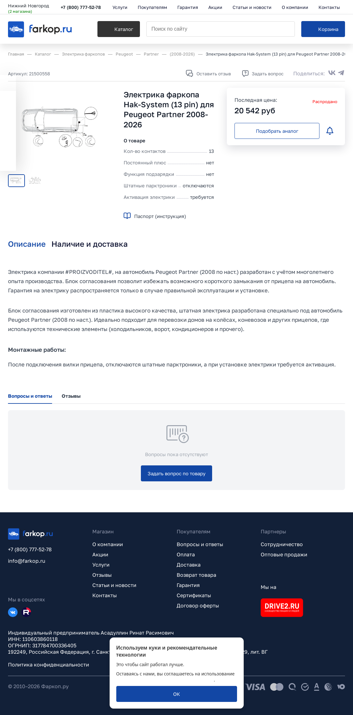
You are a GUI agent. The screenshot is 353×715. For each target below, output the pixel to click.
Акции (100, 554)
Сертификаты (194, 595)
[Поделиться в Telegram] (341, 73)
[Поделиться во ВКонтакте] (332, 73)
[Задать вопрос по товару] (176, 473)
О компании (107, 544)
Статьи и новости (114, 585)
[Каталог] (118, 29)
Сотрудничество (282, 544)
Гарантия (188, 585)
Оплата (186, 554)
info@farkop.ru (26, 561)
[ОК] (176, 694)
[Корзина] (323, 29)
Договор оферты (198, 605)
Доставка (189, 564)
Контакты (104, 595)
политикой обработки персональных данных (165, 680)
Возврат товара (196, 575)
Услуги (101, 564)
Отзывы (102, 575)
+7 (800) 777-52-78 (81, 7)
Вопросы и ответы (200, 544)
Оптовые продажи (284, 554)
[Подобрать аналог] (276, 131)
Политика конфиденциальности (48, 664)
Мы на (268, 587)
